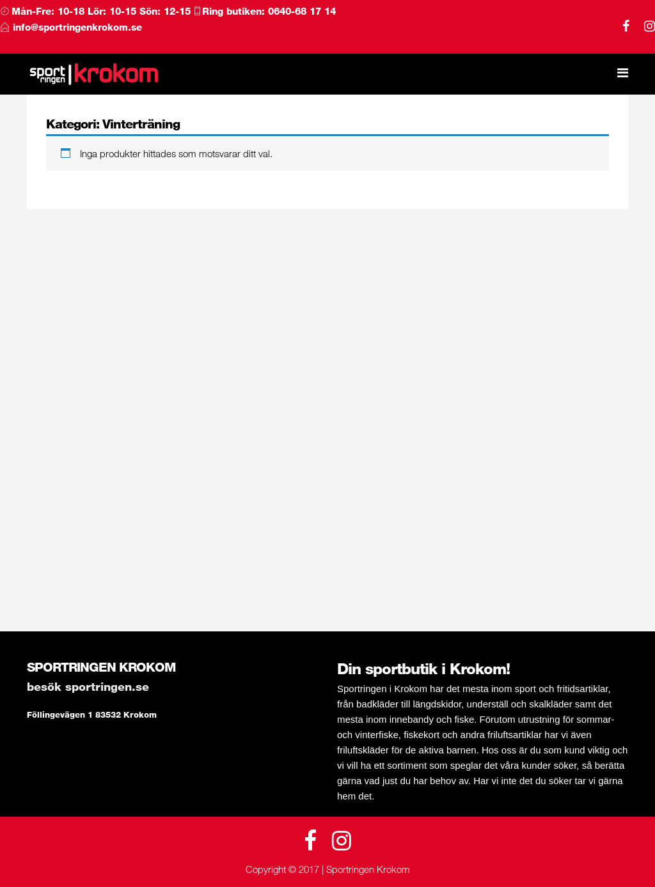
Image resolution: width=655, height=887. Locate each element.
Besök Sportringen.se (88, 686)
